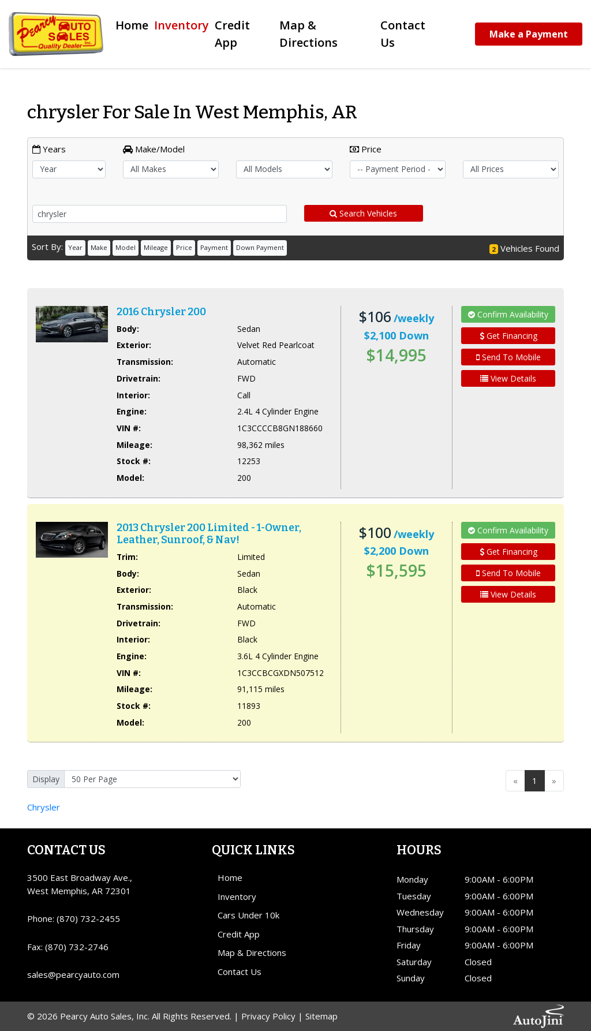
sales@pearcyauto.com (73, 974)
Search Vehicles (363, 213)
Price (365, 149)
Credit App (239, 934)
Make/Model (154, 149)
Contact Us (239, 971)
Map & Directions (252, 952)
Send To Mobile (508, 357)
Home (230, 877)
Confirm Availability (508, 314)
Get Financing (508, 335)
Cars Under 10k (248, 915)
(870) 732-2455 (88, 918)
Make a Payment (528, 34)
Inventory (237, 896)
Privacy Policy (268, 1016)
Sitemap (321, 1016)
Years (49, 149)
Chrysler (43, 807)
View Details (508, 378)
